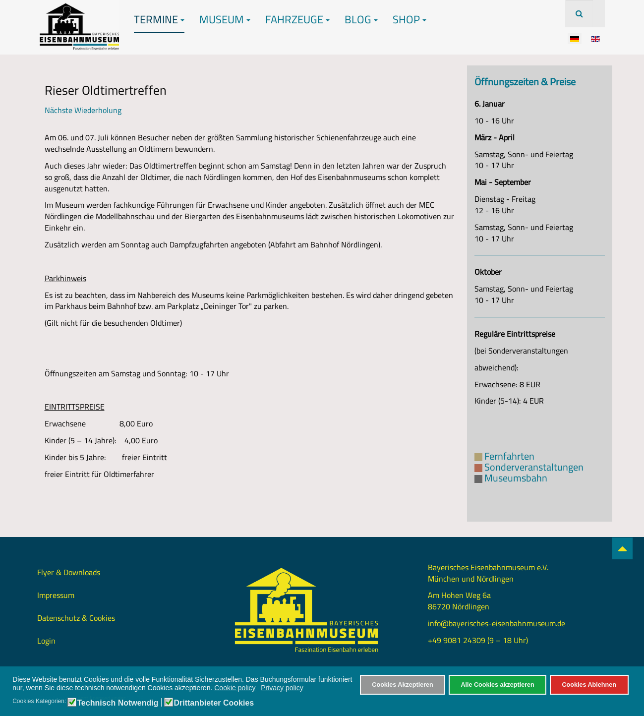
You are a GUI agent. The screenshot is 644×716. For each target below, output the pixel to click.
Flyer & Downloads (68, 572)
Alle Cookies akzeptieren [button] (497, 684)
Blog (361, 19)
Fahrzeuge (297, 19)
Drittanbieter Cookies (214, 703)
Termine (159, 19)
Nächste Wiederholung (83, 110)
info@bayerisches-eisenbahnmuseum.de (496, 623)
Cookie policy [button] (234, 688)
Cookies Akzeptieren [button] (402, 684)
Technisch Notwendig (117, 703)
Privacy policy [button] (282, 688)
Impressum (55, 595)
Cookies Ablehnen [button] (589, 684)
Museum (224, 19)
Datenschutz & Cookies (76, 617)
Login (46, 640)
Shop (409, 19)
